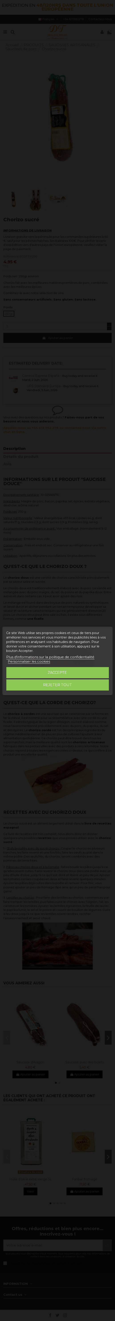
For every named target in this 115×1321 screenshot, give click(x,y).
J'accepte (57, 672)
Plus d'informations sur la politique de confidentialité (50, 657)
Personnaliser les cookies (29, 661)
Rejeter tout (57, 685)
